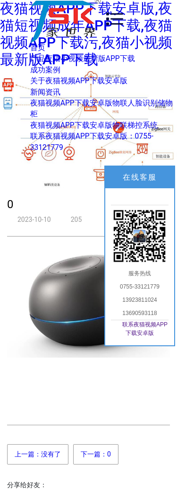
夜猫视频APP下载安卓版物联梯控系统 (94, 125)
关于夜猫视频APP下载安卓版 (78, 81)
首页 (37, 48)
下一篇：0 (96, 454)
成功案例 (45, 70)
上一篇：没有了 (38, 454)
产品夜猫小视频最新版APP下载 (82, 58)
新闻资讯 (45, 92)
